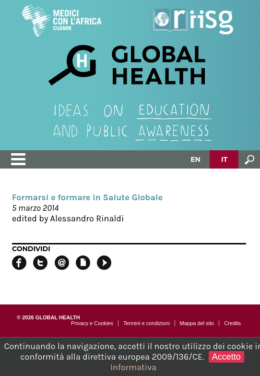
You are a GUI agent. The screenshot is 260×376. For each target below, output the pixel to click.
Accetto (226, 357)
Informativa (133, 367)
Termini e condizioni (146, 323)
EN (195, 159)
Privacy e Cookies (92, 323)
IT (224, 159)
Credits (232, 323)
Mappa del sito (197, 323)
